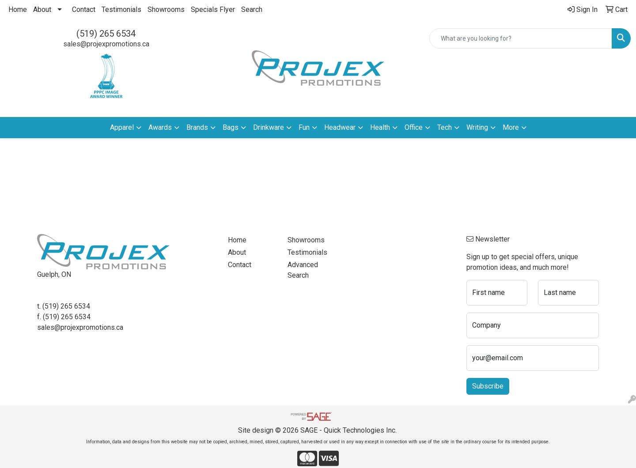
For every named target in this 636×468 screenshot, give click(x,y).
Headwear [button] (340, 127)
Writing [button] (477, 127)
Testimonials (121, 9)
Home (17, 9)
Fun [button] (304, 127)
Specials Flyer (213, 9)
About (42, 9)
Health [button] (380, 127)
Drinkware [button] (268, 127)
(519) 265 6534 (106, 33)
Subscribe (488, 386)
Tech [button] (444, 127)
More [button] (511, 127)
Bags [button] (230, 127)
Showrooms (166, 9)
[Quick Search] (520, 38)
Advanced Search (303, 269)
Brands (197, 127)
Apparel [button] (122, 127)
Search (251, 9)
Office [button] (414, 127)
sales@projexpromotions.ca (106, 44)
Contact (83, 9)
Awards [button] (160, 127)
